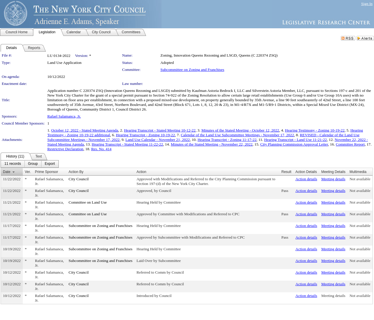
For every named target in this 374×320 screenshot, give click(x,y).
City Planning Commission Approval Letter (294, 144)
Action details (306, 179)
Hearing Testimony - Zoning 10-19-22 (314, 130)
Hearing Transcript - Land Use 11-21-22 (295, 139)
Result (286, 172)
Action (141, 172)
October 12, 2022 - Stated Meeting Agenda (84, 130)
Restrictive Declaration (65, 149)
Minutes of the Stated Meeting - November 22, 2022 (211, 144)
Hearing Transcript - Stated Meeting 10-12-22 (159, 130)
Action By (76, 172)
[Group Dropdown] (33, 163)
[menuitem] (13, 163)
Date (6, 172)
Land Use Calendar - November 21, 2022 (157, 139)
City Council (79, 179)
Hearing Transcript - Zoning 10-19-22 (145, 135)
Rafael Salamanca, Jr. (64, 116)
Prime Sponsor (46, 172)
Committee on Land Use (88, 202)
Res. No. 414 (101, 149)
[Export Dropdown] (49, 163)
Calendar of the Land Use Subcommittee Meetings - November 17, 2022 (237, 135)
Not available (359, 179)
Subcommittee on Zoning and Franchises (192, 69)
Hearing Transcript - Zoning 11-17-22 (227, 139)
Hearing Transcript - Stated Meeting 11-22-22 (127, 144)
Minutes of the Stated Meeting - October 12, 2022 (240, 130)
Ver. (28, 172)
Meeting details (333, 179)
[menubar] (30, 164)
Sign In (367, 3)
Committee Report (350, 144)
